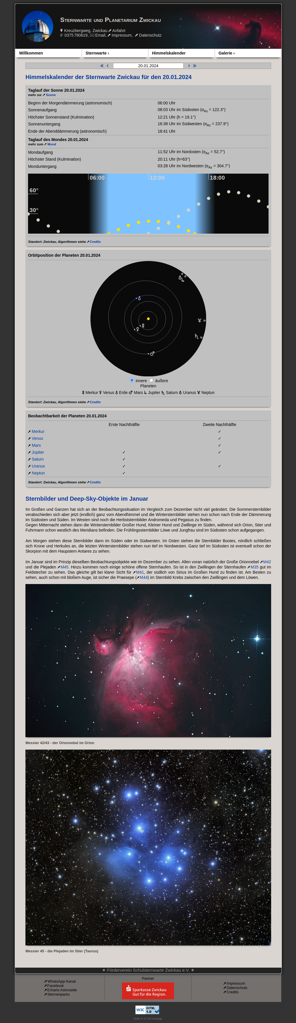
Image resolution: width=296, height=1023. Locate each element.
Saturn (38, 459)
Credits (95, 241)
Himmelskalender (169, 53)
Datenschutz (150, 35)
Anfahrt (118, 30)
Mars (36, 445)
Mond (51, 144)
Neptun (38, 473)
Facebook (55, 985)
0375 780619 (76, 35)
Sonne (51, 95)
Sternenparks (58, 994)
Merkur (38, 431)
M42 (267, 562)
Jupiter (38, 452)
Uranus (38, 466)
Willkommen (31, 53)
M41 (140, 572)
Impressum (122, 35)
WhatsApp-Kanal (61, 981)
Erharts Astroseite (62, 990)
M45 (65, 567)
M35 (254, 567)
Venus (37, 438)
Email (100, 35)
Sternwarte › (97, 53)
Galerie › (227, 53)
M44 (144, 577)
